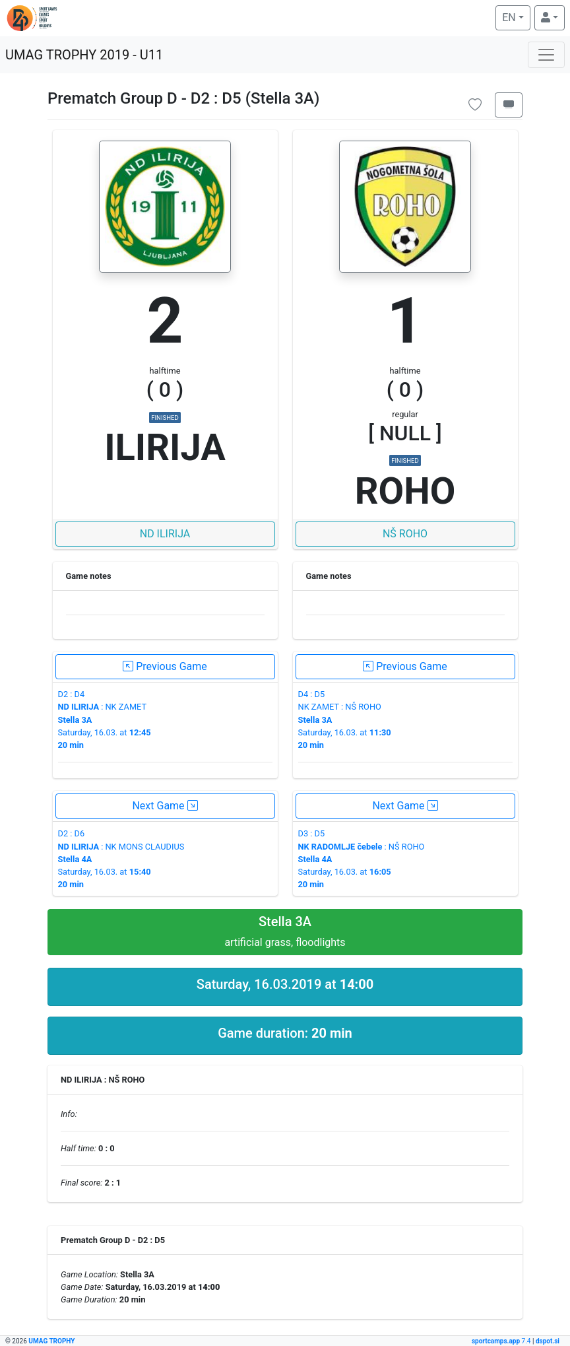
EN (516, 16)
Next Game (164, 805)
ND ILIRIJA (165, 533)
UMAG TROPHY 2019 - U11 (84, 55)
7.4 (502, 1341)
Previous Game (165, 666)
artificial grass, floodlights (285, 931)
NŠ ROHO (405, 533)
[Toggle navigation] (546, 55)
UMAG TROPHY (51, 1341)
